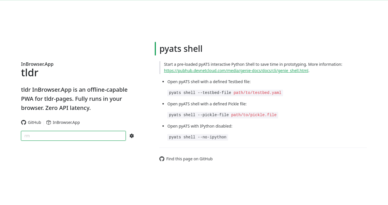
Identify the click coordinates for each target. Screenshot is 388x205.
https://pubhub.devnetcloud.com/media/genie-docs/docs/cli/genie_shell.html (236, 70)
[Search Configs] (132, 136)
